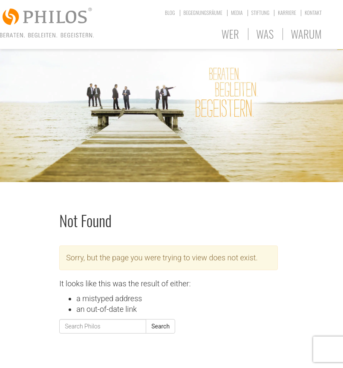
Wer (230, 34)
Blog (170, 12)
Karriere (287, 12)
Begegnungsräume (203, 12)
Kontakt (313, 12)
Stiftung (260, 12)
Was (265, 34)
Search (160, 326)
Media (237, 12)
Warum (306, 34)
